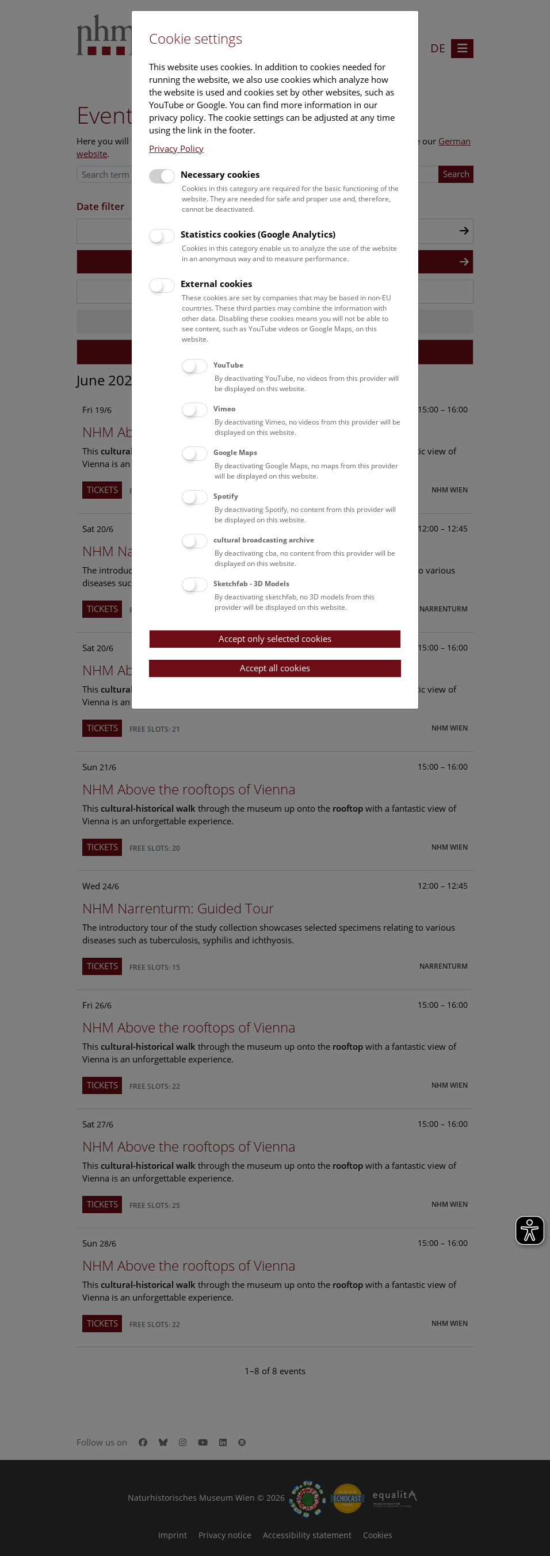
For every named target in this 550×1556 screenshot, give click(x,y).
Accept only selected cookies (275, 638)
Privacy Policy (176, 148)
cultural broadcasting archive (263, 540)
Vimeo (224, 409)
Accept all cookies (275, 668)
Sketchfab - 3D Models (251, 583)
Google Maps (235, 452)
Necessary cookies (220, 174)
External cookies (216, 283)
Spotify (225, 496)
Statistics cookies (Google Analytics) (258, 234)
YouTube (228, 365)
